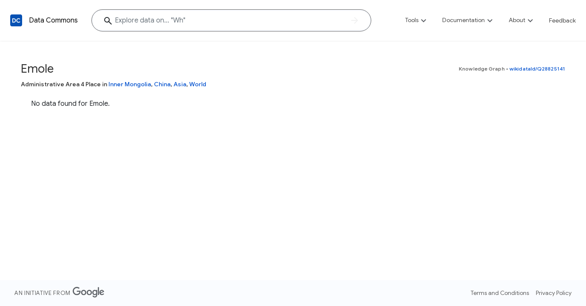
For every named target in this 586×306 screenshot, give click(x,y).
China (162, 84)
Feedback (562, 20)
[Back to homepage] (16, 20)
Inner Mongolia (129, 84)
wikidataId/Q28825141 (537, 68)
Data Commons (53, 20)
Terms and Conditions (500, 293)
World (197, 84)
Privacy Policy (554, 293)
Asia (180, 84)
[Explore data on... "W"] (231, 20)
